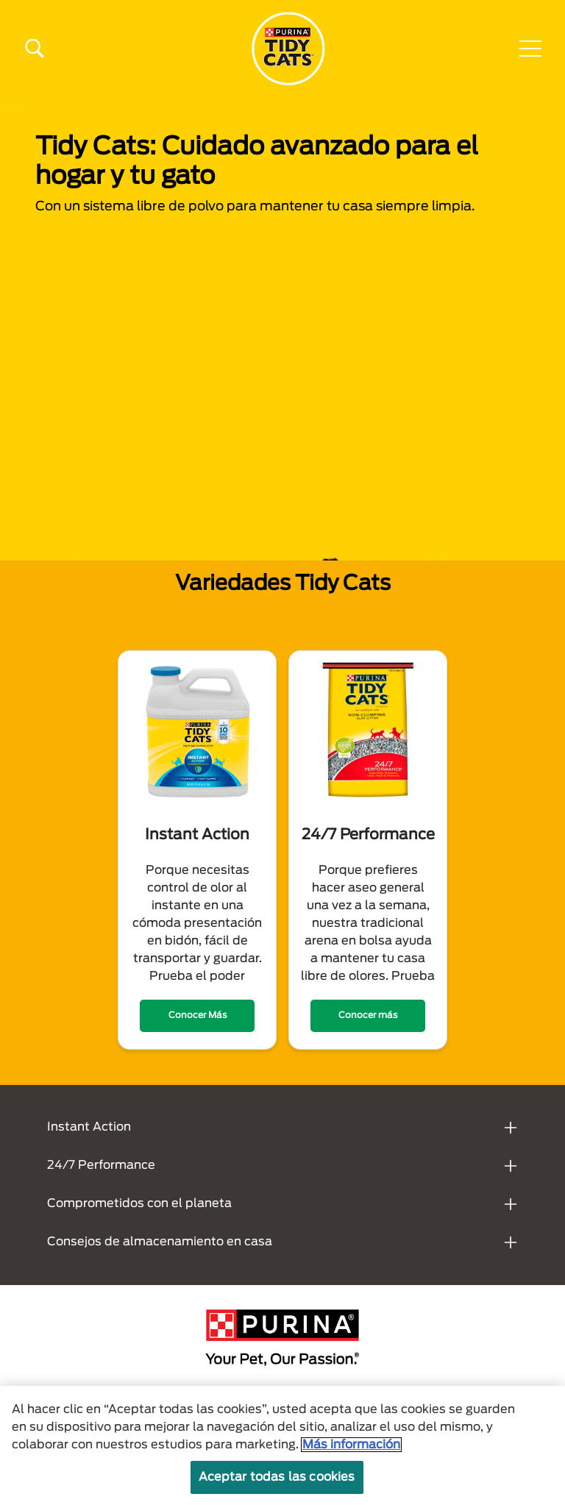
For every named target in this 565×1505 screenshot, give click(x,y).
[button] (530, 48)
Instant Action (89, 1127)
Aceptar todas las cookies (277, 1483)
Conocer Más (197, 1015)
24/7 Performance (101, 1165)
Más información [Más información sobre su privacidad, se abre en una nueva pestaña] (351, 1450)
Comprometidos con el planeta (139, 1203)
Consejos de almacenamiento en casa (159, 1242)
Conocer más (367, 1015)
